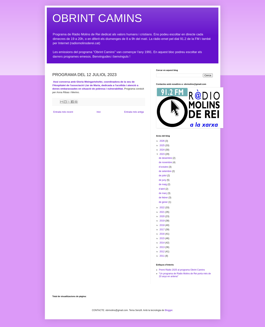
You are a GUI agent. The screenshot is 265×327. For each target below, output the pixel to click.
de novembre (166, 162)
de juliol (163, 175)
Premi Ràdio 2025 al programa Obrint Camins (182, 269)
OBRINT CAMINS (97, 18)
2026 (162, 141)
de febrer (163, 197)
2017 (162, 229)
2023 (162, 154)
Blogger (169, 310)
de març (163, 193)
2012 (162, 251)
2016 (162, 234)
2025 (162, 145)
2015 (162, 238)
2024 (162, 149)
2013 (162, 247)
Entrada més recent (63, 112)
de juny (163, 180)
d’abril (162, 189)
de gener (163, 202)
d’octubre (164, 167)
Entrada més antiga (134, 112)
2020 (162, 216)
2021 (162, 212)
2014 (162, 242)
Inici (99, 112)
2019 (162, 220)
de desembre (166, 158)
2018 (162, 225)
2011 (162, 256)
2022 (162, 207)
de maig (163, 184)
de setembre (165, 171)
